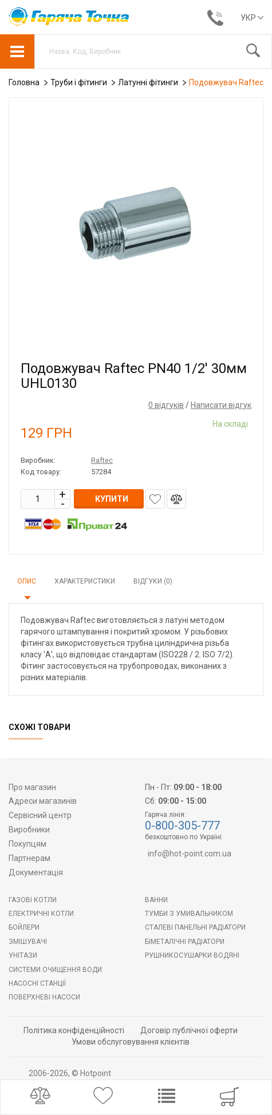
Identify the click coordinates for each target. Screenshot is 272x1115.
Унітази (23, 955)
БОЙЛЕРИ (24, 927)
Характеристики (84, 581)
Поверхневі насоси (44, 997)
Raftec (102, 460)
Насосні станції (37, 983)
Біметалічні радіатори (184, 942)
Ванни (156, 900)
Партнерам (29, 858)
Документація (36, 872)
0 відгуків (166, 405)
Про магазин (32, 787)
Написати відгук (221, 405)
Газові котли (33, 900)
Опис (26, 581)
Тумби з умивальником (189, 914)
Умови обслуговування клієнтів (131, 1041)
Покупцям (27, 843)
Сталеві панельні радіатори (195, 927)
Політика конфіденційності (73, 1030)
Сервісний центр (40, 815)
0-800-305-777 (182, 825)
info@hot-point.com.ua (189, 853)
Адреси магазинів (43, 801)
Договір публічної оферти (189, 1030)
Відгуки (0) (152, 581)
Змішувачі (28, 942)
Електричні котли (41, 914)
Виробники (29, 829)
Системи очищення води (55, 970)
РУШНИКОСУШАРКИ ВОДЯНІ (192, 955)
